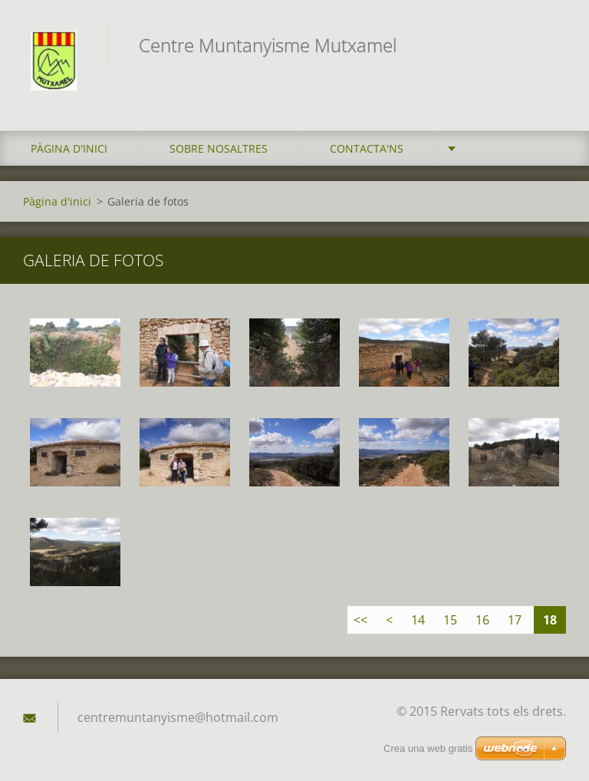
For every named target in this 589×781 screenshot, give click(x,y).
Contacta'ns (366, 148)
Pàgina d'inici (69, 148)
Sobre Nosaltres (218, 148)
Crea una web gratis (427, 748)
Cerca (549, 44)
